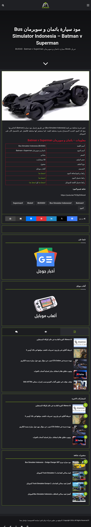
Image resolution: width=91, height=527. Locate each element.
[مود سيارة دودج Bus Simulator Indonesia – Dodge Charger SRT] (79, 467)
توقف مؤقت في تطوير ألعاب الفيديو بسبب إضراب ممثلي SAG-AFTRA (46, 383)
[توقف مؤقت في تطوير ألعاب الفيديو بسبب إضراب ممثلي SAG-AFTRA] (79, 386)
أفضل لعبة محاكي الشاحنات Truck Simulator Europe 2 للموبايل (48, 486)
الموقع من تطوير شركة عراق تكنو (51, 523)
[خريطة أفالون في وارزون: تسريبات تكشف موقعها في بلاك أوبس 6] (79, 354)
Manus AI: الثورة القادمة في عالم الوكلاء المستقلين (53, 341)
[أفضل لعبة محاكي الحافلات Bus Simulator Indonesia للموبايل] (79, 499)
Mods (29, 203)
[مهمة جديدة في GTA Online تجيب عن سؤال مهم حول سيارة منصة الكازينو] (79, 365)
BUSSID (41, 203)
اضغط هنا (42, 173)
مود (81, 208)
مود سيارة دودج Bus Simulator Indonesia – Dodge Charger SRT (48, 465)
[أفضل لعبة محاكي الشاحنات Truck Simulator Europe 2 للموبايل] (79, 489)
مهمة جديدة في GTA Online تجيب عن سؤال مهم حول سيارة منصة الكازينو (45, 362)
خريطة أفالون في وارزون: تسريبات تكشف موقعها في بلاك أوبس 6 (48, 351)
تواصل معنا (23, 523)
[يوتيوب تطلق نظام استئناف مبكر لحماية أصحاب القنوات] (79, 375)
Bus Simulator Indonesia (60, 203)
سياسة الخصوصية (33, 523)
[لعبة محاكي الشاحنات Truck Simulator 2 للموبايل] (79, 478)
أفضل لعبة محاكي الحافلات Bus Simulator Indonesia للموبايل (49, 496)
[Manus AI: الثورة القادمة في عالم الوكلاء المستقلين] (79, 343)
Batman (79, 203)
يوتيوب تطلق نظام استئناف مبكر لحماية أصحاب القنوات (52, 372)
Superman (17, 203)
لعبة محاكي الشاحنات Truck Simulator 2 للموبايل (53, 475)
